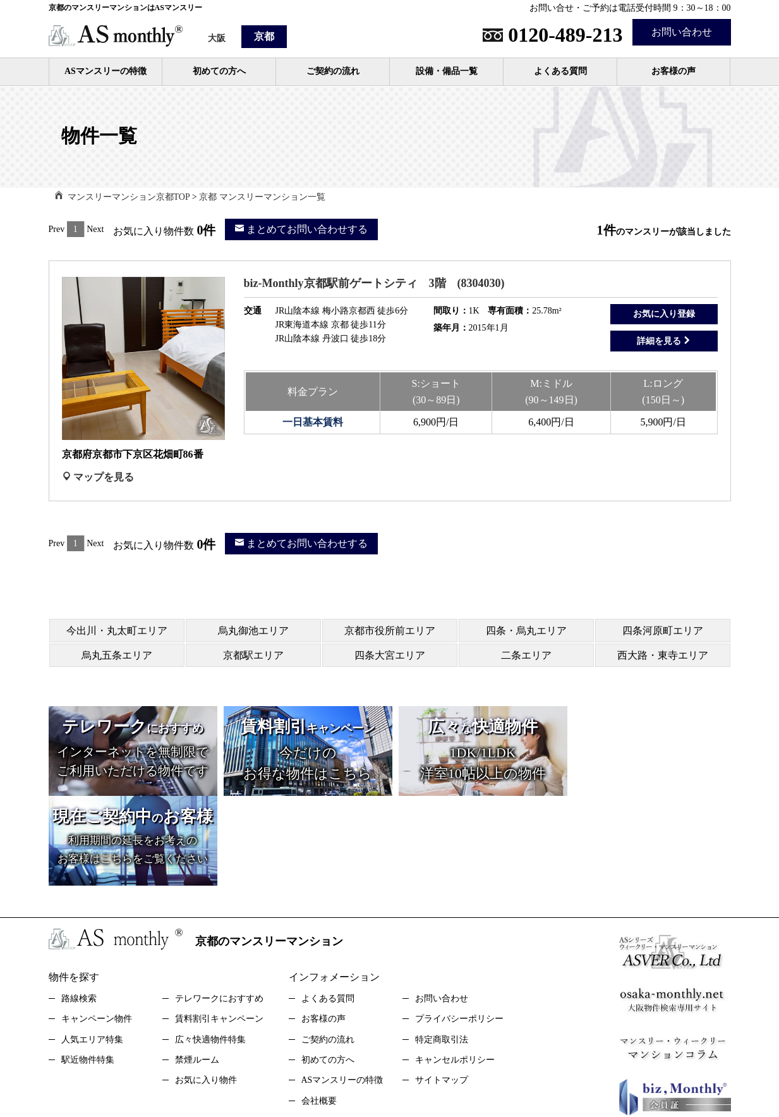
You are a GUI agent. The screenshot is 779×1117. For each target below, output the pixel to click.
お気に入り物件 (206, 990)
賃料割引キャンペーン (219, 929)
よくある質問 (560, 71)
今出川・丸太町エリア (116, 630)
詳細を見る (664, 341)
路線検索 (79, 908)
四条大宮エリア (389, 655)
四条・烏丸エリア (526, 630)
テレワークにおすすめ (219, 908)
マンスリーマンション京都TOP (129, 197)
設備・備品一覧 (447, 71)
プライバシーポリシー (459, 929)
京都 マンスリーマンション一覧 (262, 197)
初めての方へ (219, 71)
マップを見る (98, 477)
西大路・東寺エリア (662, 655)
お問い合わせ (681, 32)
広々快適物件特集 (210, 950)
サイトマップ (441, 990)
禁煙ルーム (197, 970)
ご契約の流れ (332, 71)
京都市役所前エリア (389, 630)
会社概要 (319, 1011)
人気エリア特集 (92, 950)
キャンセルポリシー (455, 970)
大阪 (217, 38)
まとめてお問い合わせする (301, 229)
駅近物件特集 (87, 970)
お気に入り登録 (664, 314)
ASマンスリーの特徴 (105, 71)
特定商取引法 (441, 950)
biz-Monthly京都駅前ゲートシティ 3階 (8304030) (374, 283)
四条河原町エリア (662, 630)
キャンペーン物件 (96, 929)
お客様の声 (673, 71)
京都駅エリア (253, 655)
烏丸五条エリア (117, 655)
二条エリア (526, 655)
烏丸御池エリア (253, 630)
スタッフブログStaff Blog (434, 1055)
